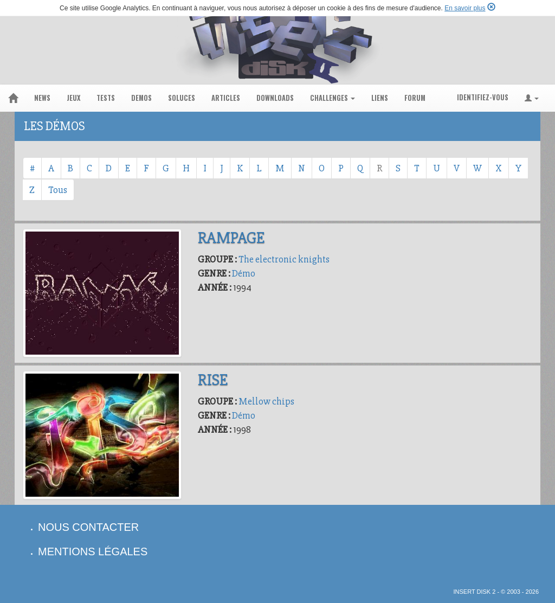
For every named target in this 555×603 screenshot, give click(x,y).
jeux (73, 98)
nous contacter (88, 527)
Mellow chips (266, 401)
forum (414, 98)
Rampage (231, 238)
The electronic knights (284, 259)
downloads (275, 98)
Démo (243, 273)
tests (105, 98)
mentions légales (92, 551)
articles (225, 98)
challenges (332, 98)
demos (141, 98)
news (42, 98)
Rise (213, 380)
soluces (181, 98)
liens (379, 98)
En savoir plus (464, 8)
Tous (57, 190)
